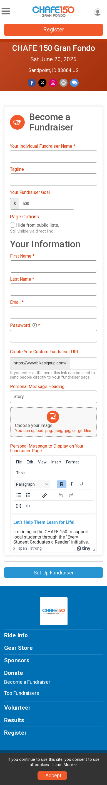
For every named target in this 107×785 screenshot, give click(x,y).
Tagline (17, 169)
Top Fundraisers (21, 693)
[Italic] (71, 484)
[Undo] (61, 495)
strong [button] (36, 548)
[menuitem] (19, 462)
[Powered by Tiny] (84, 548)
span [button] (22, 548)
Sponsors (16, 660)
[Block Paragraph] (32, 484)
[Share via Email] (63, 83)
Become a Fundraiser (27, 682)
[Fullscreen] (18, 506)
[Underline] (81, 484)
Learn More (63, 764)
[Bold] (61, 484)
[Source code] (28, 506)
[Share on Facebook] (32, 83)
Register (53, 29)
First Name (22, 256)
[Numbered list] (28, 495)
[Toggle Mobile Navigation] (5, 11)
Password (25, 325)
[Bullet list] (18, 495)
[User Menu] (97, 12)
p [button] (14, 548)
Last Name (22, 279)
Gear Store (18, 648)
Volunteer (17, 707)
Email (17, 302)
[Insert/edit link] (44, 495)
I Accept (52, 775)
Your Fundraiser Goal (30, 192)
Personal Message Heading (37, 386)
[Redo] (71, 495)
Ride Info (16, 635)
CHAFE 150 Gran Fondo (53, 48)
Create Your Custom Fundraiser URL (44, 351)
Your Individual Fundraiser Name (42, 146)
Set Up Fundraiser (54, 573)
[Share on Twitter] (42, 83)
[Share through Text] (74, 83)
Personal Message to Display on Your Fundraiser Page (46, 448)
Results (14, 720)
